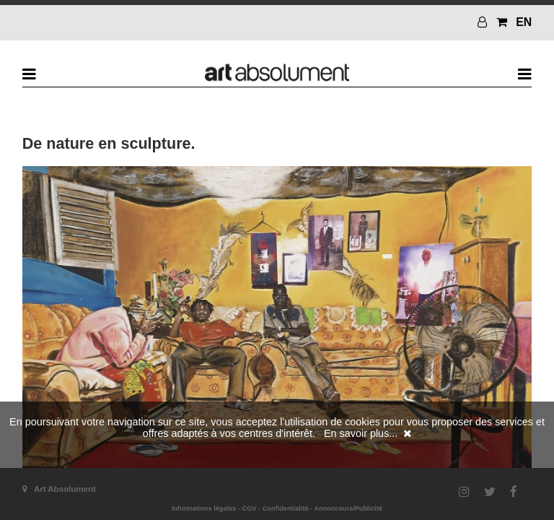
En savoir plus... (360, 433)
